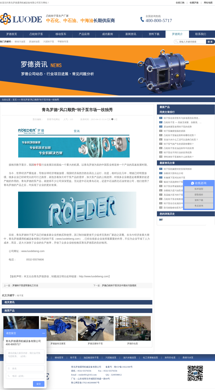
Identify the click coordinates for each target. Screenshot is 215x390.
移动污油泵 (20, 41)
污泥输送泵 (111, 357)
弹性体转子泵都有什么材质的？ (179, 157)
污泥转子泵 (48, 41)
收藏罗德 (194, 2)
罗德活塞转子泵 (95, 343)
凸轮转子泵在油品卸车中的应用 (179, 148)
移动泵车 (59, 357)
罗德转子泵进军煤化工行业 (25, 285)
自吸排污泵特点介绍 (173, 173)
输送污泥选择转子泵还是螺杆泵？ (180, 182)
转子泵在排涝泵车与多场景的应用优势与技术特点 (187, 118)
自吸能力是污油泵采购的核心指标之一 (182, 190)
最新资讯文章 (167, 162)
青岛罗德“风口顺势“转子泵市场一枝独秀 (40, 99)
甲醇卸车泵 (63, 41)
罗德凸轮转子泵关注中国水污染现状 (119, 285)
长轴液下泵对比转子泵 (174, 177)
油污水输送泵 (129, 357)
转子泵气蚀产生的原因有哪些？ (179, 144)
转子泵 (37, 164)
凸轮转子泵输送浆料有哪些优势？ (180, 135)
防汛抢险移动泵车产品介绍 (177, 207)
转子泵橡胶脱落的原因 (174, 131)
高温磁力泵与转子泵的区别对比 (179, 195)
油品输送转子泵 (91, 357)
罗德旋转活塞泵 (58, 343)
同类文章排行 (167, 112)
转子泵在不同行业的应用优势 (178, 152)
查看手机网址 (53, 119)
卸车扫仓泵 (170, 357)
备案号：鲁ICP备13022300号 (119, 367)
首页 (15, 99)
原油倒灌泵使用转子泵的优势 (178, 126)
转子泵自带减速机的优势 (175, 186)
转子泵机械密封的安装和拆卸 (178, 169)
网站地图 (208, 2)
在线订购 (180, 2)
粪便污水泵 (188, 357)
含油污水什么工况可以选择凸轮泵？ (181, 139)
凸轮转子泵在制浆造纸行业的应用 (180, 199)
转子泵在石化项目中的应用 (177, 203)
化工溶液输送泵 (150, 357)
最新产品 (165, 107)
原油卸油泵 (34, 41)
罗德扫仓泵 (132, 343)
